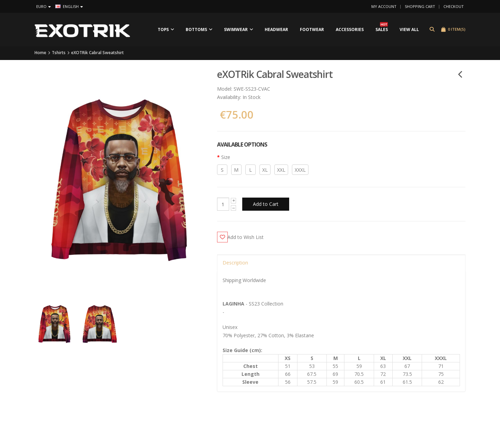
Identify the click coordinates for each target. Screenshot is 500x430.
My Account (383, 6)
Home (40, 53)
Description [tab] (235, 263)
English (69, 6)
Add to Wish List (249, 237)
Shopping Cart (420, 6)
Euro (43, 6)
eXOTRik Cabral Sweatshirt (97, 53)
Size (225, 157)
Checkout (453, 6)
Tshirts (59, 53)
